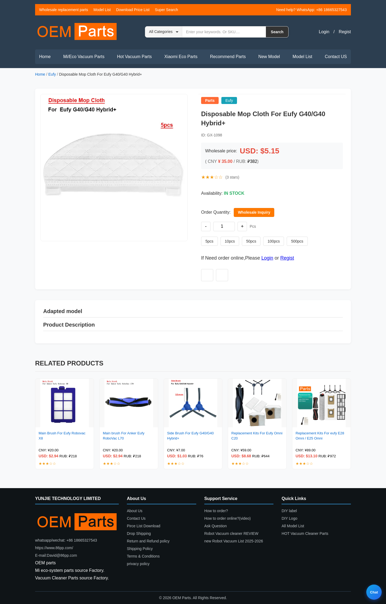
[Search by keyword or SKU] (224, 31)
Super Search (166, 10)
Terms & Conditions (143, 556)
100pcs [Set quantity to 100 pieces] (274, 241)
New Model (269, 56)
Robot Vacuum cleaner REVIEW (231, 533)
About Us (135, 511)
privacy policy (138, 564)
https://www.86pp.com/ (54, 548)
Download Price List (133, 10)
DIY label (289, 511)
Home (45, 56)
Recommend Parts (228, 56)
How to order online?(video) (227, 518)
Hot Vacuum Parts (134, 56)
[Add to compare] (222, 275)
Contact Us (136, 518)
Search (277, 32)
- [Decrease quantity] (206, 226)
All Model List (293, 526)
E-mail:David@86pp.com (56, 555)
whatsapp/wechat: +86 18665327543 (66, 540)
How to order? (216, 511)
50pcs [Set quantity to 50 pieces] (251, 241)
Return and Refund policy (148, 541)
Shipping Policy (140, 548)
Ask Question (215, 526)
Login (324, 31)
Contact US (336, 56)
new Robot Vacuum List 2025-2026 (233, 541)
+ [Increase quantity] (242, 226)
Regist (345, 31)
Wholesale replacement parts (63, 10)
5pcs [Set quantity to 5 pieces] (209, 241)
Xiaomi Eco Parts (181, 56)
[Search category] (163, 31)
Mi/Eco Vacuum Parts (83, 56)
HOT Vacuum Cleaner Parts (305, 533)
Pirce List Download (143, 526)
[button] (114, 167)
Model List (102, 10)
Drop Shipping (139, 533)
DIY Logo (289, 518)
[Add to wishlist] (207, 275)
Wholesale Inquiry (254, 212)
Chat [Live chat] (374, 592)
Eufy (52, 74)
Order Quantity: (216, 212)
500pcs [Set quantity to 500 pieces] (297, 241)
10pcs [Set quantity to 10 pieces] (230, 241)
